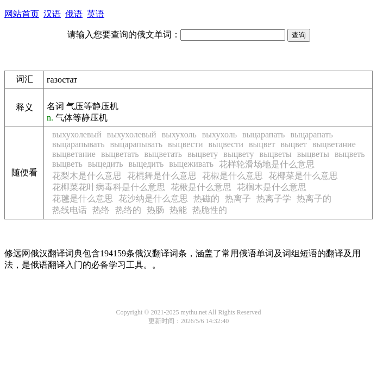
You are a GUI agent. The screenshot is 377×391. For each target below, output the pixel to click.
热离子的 (314, 198)
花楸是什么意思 (201, 187)
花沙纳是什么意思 (153, 198)
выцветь (350, 154)
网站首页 (21, 13)
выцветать (120, 154)
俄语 (74, 13)
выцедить (105, 163)
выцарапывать (78, 144)
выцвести (185, 144)
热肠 (155, 210)
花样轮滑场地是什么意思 (267, 164)
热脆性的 (209, 210)
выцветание (334, 144)
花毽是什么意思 (82, 198)
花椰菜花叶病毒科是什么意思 (108, 187)
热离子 (238, 198)
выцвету (202, 154)
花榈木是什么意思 (271, 187)
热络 (101, 210)
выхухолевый (77, 134)
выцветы (276, 154)
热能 (178, 210)
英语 (95, 13)
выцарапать (263, 134)
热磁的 (206, 198)
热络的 (128, 210)
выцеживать (191, 163)
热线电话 (69, 210)
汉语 (52, 13)
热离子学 (273, 198)
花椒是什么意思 (232, 175)
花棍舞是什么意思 (162, 175)
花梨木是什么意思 (87, 175)
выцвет (262, 144)
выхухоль (179, 134)
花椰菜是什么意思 (303, 175)
